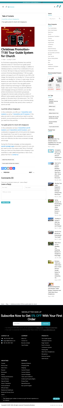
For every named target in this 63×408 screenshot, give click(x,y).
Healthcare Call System (53, 66)
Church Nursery (5, 379)
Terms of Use (39, 327)
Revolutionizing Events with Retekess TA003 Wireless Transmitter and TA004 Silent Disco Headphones (54, 290)
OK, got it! (56, 398)
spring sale (52, 109)
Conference (50, 44)
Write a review (5, 202)
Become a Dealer (25, 343)
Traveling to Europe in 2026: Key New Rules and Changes (58, 222)
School (3, 374)
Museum (3, 370)
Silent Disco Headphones (48, 351)
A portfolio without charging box (10, 19)
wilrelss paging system (53, 122)
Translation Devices (47, 340)
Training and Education (7, 376)
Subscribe (45, 323)
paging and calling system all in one (54, 117)
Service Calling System (53, 58)
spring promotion (53, 113)
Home (2, 304)
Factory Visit (4, 365)
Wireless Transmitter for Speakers (53, 101)
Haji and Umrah (5, 381)
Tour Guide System (52, 28)
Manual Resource (25, 383)
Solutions (50, 46)
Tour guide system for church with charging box (14, 22)
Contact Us (24, 340)
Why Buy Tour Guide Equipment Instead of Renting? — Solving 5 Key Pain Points (58, 189)
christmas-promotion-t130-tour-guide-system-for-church (24, 304)
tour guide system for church (10, 163)
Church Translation (6, 383)
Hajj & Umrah (51, 42)
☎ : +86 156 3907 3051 (7, 338)
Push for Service (46, 345)
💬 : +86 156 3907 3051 (7, 343)
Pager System (51, 40)
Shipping (23, 367)
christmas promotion (8, 159)
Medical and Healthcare (7, 390)
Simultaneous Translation (53, 36)
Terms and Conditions (27, 376)
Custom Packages (26, 374)
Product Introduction (52, 50)
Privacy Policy (24, 381)
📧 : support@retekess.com (8, 340)
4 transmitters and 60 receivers (18, 130)
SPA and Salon (4, 387)
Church (49, 34)
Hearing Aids (51, 68)
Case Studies (24, 345)
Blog (7, 304)
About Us (23, 338)
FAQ (49, 62)
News (49, 60)
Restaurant (50, 64)
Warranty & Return (26, 363)
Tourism (50, 38)
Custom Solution (25, 372)
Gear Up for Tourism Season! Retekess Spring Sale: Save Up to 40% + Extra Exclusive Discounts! (58, 170)
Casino (3, 394)
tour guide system (54, 126)
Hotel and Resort (5, 385)
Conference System (47, 347)
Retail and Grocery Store (7, 392)
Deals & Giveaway (52, 48)
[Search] (53, 18)
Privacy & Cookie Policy (51, 327)
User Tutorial (51, 56)
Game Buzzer (45, 358)
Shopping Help (25, 365)
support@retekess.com (49, 329)
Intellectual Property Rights (28, 379)
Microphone (45, 354)
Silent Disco (50, 32)
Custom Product (25, 370)
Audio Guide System (52, 30)
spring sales (52, 106)
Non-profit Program (26, 385)
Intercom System (46, 356)
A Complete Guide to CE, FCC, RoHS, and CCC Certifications (58, 153)
